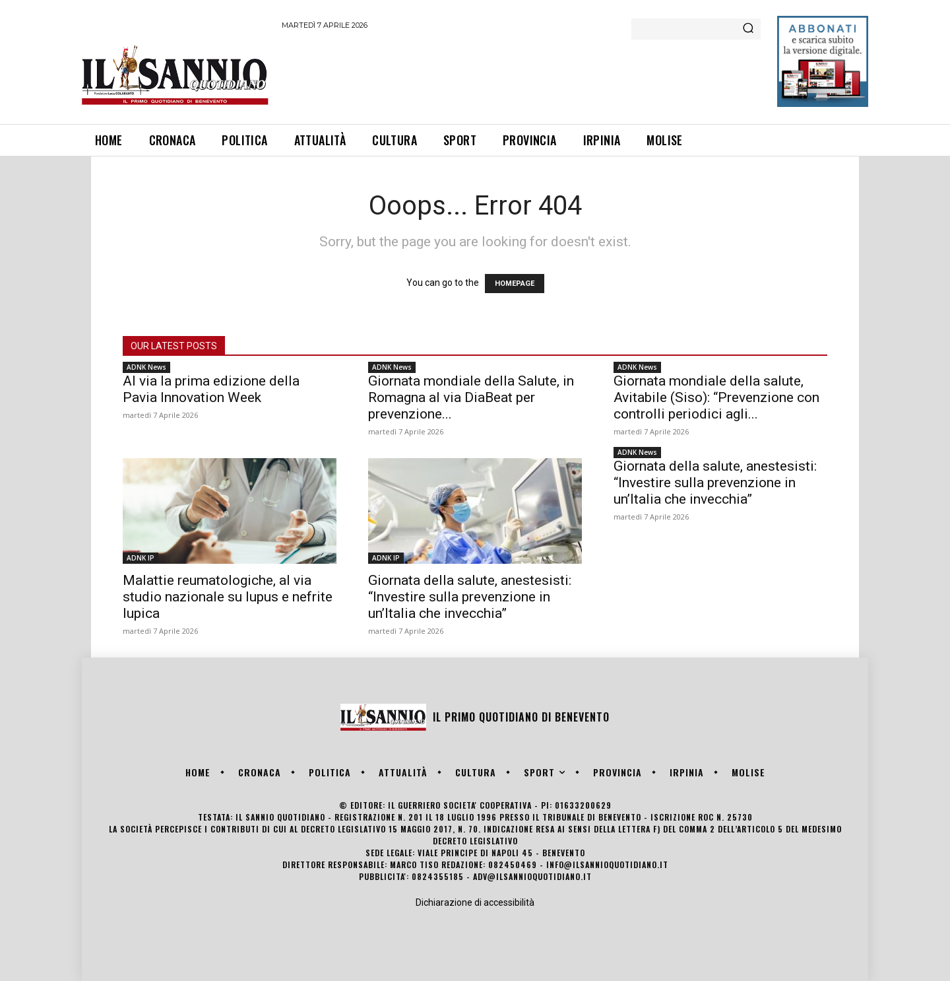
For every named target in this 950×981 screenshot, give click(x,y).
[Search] (748, 29)
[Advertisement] (522, 74)
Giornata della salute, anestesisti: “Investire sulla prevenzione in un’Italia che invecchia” (469, 596)
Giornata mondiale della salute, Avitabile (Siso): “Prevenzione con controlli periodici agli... (716, 397)
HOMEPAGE (514, 283)
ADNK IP (140, 557)
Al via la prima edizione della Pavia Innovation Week (211, 389)
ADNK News (146, 367)
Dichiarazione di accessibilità (475, 902)
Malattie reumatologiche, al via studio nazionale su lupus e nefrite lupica (227, 596)
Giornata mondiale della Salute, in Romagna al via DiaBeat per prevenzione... (471, 397)
